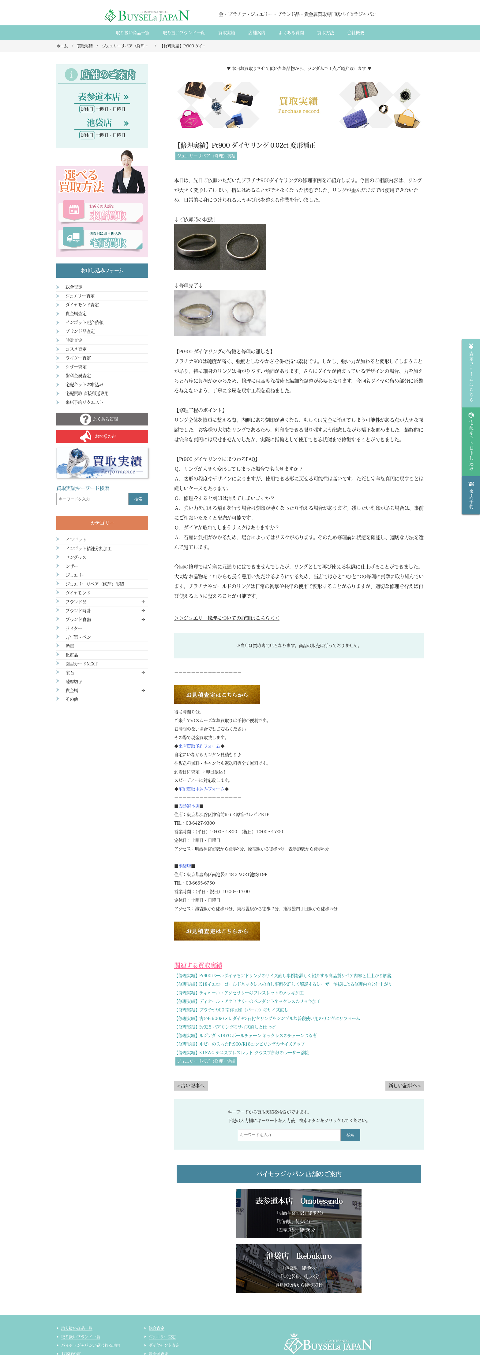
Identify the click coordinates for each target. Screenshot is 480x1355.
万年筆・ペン (78, 637)
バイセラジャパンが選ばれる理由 (90, 1290)
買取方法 (325, 33)
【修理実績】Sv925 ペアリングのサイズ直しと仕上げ (224, 1027)
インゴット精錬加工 (78, 1333)
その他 (72, 699)
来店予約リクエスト (84, 402)
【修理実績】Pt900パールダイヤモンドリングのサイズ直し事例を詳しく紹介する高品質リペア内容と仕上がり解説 (283, 976)
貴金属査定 (76, 313)
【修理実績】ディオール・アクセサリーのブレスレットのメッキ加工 (239, 993)
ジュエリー (76, 575)
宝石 (70, 673)
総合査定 (74, 287)
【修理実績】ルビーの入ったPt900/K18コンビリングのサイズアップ (239, 1044)
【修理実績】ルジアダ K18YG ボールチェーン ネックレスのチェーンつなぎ (245, 1035)
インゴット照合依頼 (84, 322)
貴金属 (72, 690)
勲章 (70, 646)
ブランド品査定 (80, 331)
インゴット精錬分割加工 (89, 549)
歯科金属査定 (78, 376)
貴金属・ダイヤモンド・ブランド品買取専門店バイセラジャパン (320, 1324)
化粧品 (72, 655)
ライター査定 (78, 358)
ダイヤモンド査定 (82, 305)
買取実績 (226, 33)
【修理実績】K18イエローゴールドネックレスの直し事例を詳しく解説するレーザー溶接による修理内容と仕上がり (283, 984)
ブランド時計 (78, 611)
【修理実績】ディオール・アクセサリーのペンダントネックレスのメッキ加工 (247, 1001)
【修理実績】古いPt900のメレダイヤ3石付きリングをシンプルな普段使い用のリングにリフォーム (267, 1018)
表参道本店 (189, 806)
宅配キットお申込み (84, 384)
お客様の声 (71, 1299)
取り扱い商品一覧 (132, 33)
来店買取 (69, 1307)
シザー (72, 566)
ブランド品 (76, 602)
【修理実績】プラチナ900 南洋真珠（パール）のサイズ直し (231, 1010)
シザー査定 (76, 367)
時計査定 (74, 340)
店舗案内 (256, 33)
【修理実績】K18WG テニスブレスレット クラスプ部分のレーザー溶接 (241, 1053)
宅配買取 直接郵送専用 (87, 393)
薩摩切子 (74, 681)
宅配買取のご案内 (76, 1316)
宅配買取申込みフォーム (201, 789)
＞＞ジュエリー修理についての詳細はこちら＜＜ (226, 618)
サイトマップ (160, 1342)
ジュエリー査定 (80, 296)
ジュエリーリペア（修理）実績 (206, 156)
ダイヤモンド (78, 593)
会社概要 (355, 33)
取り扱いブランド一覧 (184, 33)
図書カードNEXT (81, 664)
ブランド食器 (78, 619)
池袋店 (184, 866)
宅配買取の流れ (74, 1325)
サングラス (76, 557)
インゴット (76, 540)
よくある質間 (291, 33)
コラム (67, 1342)
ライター (74, 628)
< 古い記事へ (191, 1085)
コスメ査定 (76, 349)
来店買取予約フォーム (199, 746)
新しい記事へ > (404, 1085)
